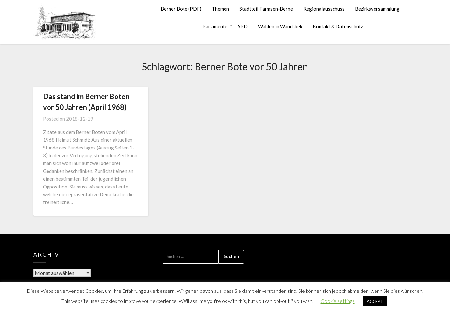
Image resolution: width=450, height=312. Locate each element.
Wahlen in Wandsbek (280, 26)
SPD (243, 26)
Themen (220, 9)
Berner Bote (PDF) (181, 9)
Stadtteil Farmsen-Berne (266, 9)
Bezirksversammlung (377, 9)
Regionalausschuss (324, 9)
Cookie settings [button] (338, 301)
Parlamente (214, 26)
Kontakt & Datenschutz (338, 26)
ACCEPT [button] (375, 301)
